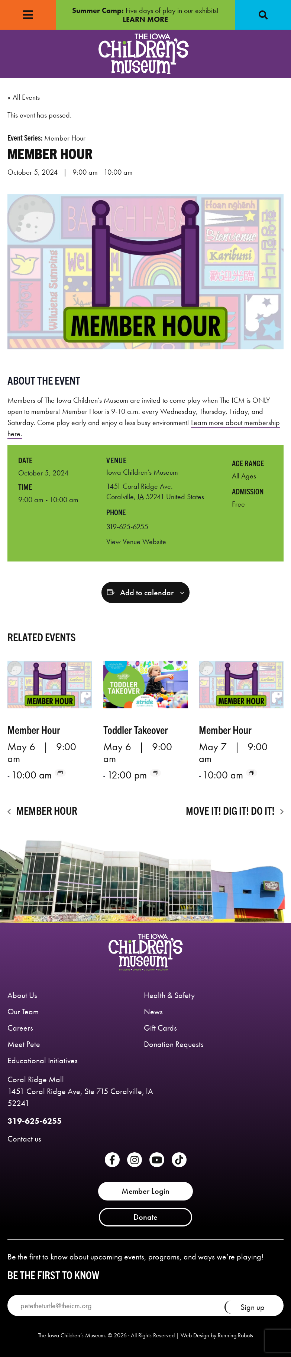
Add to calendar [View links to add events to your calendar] (147, 592)
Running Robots (235, 1335)
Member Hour (33, 729)
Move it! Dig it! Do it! (231, 810)
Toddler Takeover (135, 729)
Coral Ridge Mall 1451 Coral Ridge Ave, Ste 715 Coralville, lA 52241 (80, 1091)
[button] (263, 15)
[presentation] (49, 685)
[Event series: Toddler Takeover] (155, 773)
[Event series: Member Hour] (60, 773)
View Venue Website (136, 541)
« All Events (23, 97)
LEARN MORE (145, 19)
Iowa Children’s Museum (142, 472)
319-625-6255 (34, 1121)
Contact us (24, 1138)
